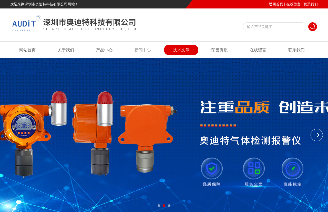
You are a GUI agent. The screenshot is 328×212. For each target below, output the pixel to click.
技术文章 (181, 50)
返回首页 (276, 4)
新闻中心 (143, 50)
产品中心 (104, 50)
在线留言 (293, 4)
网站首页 (27, 50)
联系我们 (310, 4)
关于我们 (66, 50)
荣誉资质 (219, 50)
